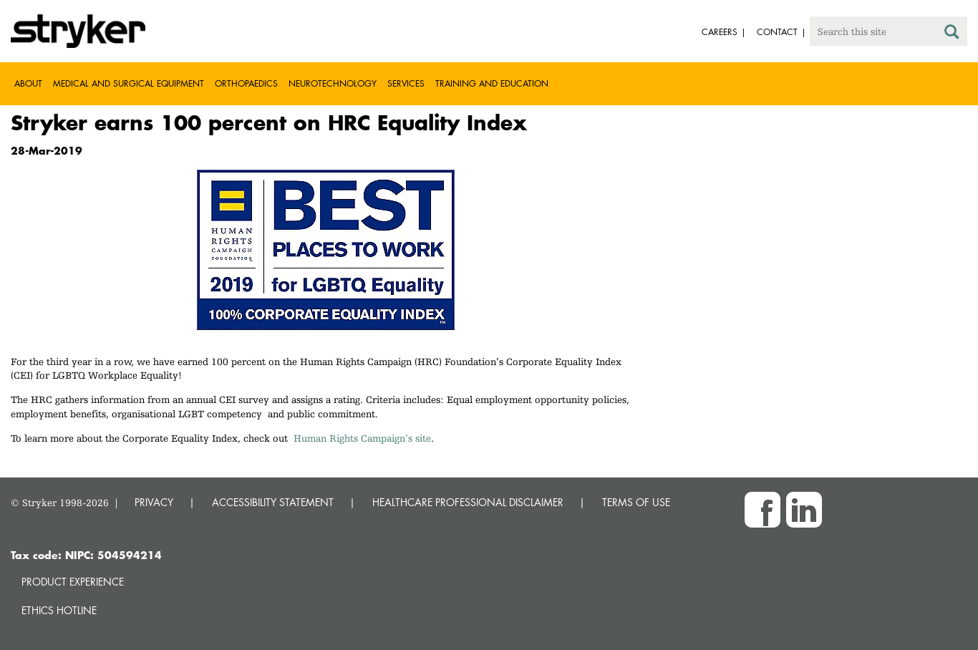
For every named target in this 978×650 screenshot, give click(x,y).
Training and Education (491, 83)
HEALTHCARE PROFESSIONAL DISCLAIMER (467, 502)
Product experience (72, 581)
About (28, 83)
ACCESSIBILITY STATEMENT (273, 502)
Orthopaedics (246, 83)
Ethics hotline (59, 610)
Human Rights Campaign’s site (362, 438)
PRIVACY (154, 502)
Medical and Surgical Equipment (128, 83)
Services (406, 83)
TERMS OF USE (636, 502)
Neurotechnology (333, 83)
